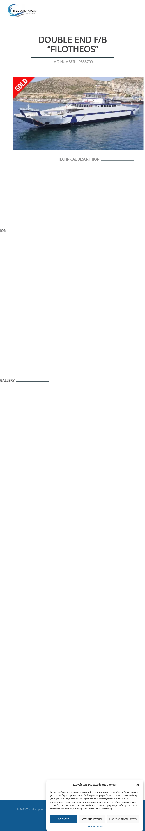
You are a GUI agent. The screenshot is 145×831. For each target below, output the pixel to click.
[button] (137, 795)
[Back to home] (23, 11)
